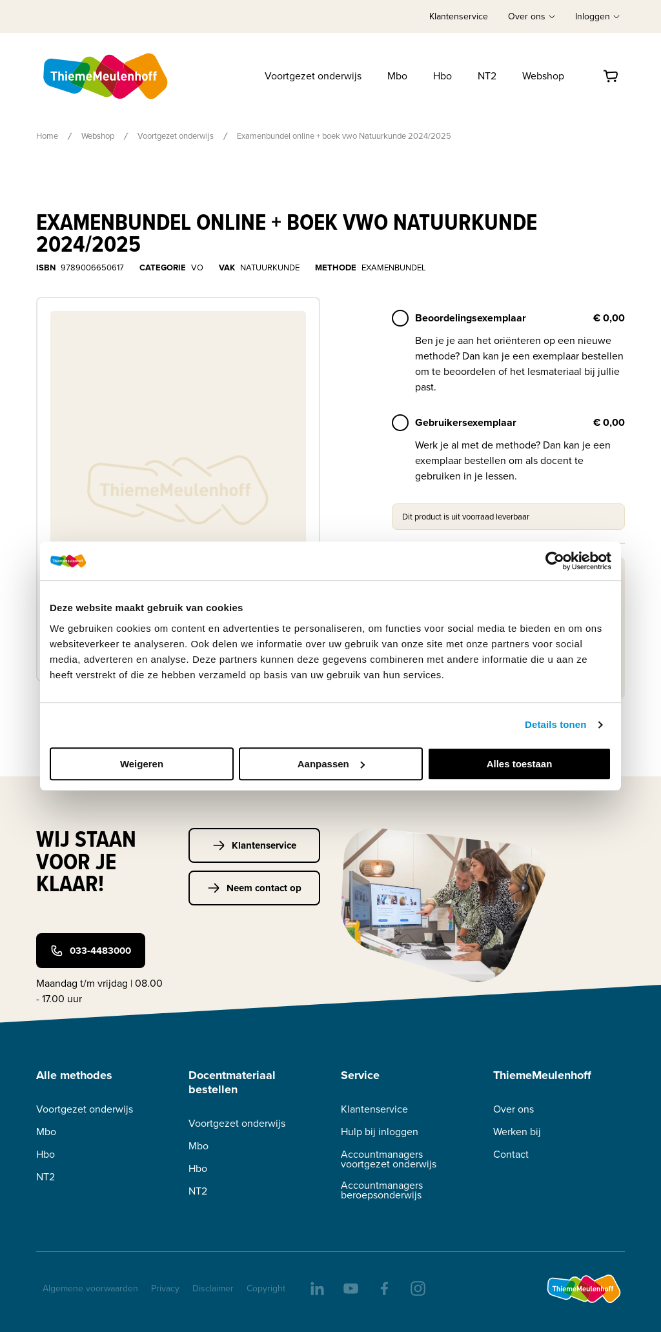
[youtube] (350, 1287)
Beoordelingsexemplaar (470, 317)
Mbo (397, 75)
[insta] (417, 1287)
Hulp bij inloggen (379, 1131)
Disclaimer (213, 1288)
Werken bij (517, 1131)
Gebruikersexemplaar (465, 422)
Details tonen (555, 724)
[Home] (106, 76)
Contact (511, 1154)
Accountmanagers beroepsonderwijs (382, 1190)
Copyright (266, 1288)
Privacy (165, 1288)
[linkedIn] (316, 1287)
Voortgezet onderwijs (313, 75)
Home (47, 136)
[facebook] (383, 1287)
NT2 (487, 75)
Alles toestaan (520, 763)
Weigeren (141, 763)
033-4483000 (90, 951)
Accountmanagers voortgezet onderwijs (388, 1159)
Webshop (543, 75)
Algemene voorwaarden (90, 1288)
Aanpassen (331, 763)
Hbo (442, 75)
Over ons (513, 1109)
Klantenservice (458, 16)
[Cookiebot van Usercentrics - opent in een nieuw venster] (554, 560)
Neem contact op (254, 888)
